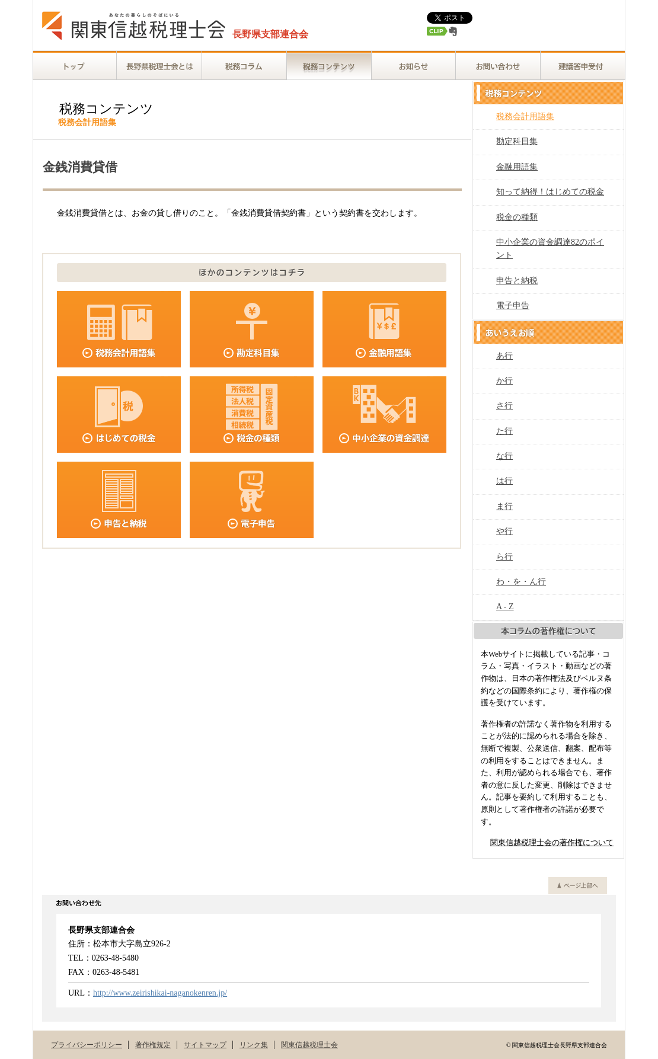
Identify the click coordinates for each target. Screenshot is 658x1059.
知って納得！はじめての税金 (550, 191)
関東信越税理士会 (309, 1045)
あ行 (504, 355)
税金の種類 (517, 217)
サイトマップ (205, 1045)
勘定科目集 (517, 141)
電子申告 (512, 305)
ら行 (504, 556)
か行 (504, 380)
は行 (504, 480)
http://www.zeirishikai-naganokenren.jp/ (160, 992)
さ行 (504, 405)
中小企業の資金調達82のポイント (550, 249)
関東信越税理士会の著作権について (552, 843)
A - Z (505, 606)
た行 (504, 431)
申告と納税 (517, 280)
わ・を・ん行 (521, 581)
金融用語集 (517, 166)
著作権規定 (153, 1045)
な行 (504, 456)
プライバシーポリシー (86, 1045)
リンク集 (253, 1045)
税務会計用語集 (525, 116)
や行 (504, 531)
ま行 (504, 506)
